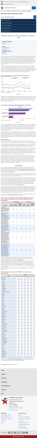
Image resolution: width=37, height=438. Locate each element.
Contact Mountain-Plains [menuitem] (6, 31)
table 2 (34, 142)
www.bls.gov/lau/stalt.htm (10, 171)
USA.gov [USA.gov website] (2, 422)
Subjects (3, 374)
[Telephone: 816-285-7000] (16, 406)
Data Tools (3, 378)
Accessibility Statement (23, 428)
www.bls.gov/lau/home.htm (19, 184)
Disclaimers (20, 420)
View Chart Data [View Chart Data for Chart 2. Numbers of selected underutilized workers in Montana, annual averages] (18, 122)
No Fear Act (3, 420)
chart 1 (13, 69)
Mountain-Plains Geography (7, 22)
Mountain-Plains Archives (6, 28)
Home (2, 370)
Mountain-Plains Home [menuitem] (6, 20)
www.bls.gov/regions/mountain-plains (7, 51)
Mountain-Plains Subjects (6, 25)
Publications (4, 382)
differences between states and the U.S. (15, 358)
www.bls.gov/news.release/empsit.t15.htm (26, 169)
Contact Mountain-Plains (13, 409)
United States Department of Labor (7, 4)
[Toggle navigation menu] (34, 7)
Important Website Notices (23, 424)
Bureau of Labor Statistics (5, 10)
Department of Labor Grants (7, 418)
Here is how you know (23, 1)
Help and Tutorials (22, 426)
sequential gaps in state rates (29, 358)
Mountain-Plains (23, 10)
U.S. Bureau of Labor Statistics (10, 7)
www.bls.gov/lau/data (19, 259)
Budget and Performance (6, 417)
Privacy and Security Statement (24, 418)
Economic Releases (5, 385)
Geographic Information (15, 10)
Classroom (3, 389)
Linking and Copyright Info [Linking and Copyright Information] (23, 422)
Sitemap (20, 415)
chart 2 (13, 99)
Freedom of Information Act (24, 417)
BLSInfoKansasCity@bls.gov (6, 50)
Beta (2, 393)
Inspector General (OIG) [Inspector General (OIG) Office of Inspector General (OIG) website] (6, 415)
